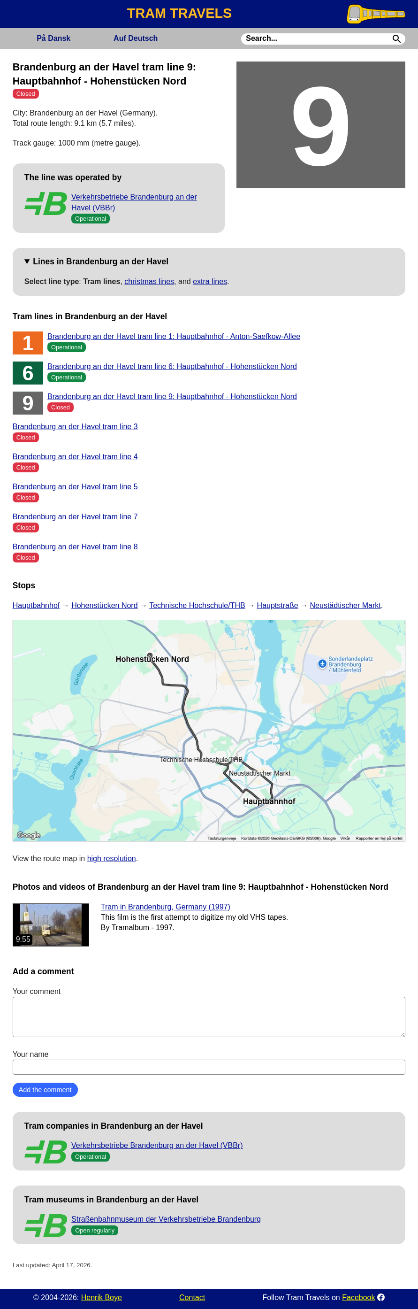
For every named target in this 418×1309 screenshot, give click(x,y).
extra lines (210, 281)
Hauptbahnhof (36, 605)
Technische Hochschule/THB (197, 605)
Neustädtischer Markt (345, 605)
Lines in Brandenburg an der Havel (100, 261)
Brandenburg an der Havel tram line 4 (75, 457)
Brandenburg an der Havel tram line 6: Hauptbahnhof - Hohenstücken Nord (172, 366)
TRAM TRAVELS (179, 13)
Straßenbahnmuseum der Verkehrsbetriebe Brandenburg (166, 1219)
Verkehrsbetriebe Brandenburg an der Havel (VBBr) (157, 1145)
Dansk (53, 38)
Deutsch (136, 38)
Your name (209, 1062)
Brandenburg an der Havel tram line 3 (75, 427)
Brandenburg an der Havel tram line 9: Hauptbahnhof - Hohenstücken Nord (172, 396)
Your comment (209, 1012)
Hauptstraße (277, 605)
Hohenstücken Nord (104, 605)
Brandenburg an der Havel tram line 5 (75, 487)
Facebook (358, 1297)
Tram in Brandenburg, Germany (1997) (165, 907)
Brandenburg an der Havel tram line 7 (75, 517)
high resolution (111, 858)
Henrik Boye (101, 1297)
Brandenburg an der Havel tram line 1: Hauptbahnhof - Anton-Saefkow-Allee (173, 336)
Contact (192, 1297)
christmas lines (149, 281)
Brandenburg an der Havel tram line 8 (75, 547)
